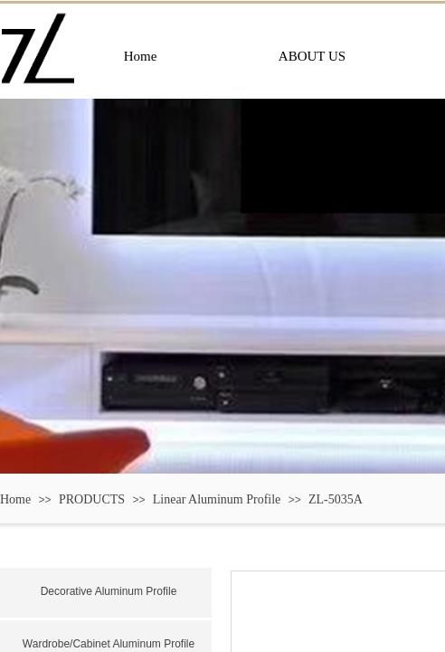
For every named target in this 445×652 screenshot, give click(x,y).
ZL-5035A (335, 499)
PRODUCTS (92, 499)
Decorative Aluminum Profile (109, 591)
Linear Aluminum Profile (217, 499)
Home (15, 499)
